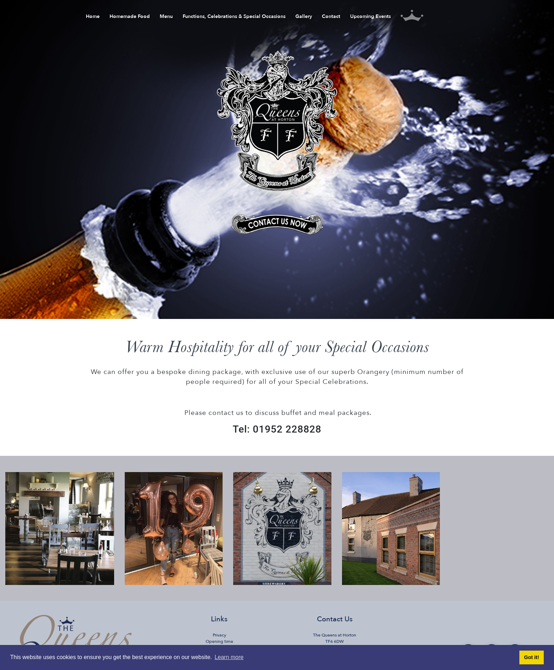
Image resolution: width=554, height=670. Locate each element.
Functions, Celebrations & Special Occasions (234, 17)
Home (93, 17)
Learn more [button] (228, 657)
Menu (166, 17)
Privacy (219, 635)
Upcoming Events (370, 17)
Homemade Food (130, 17)
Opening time (219, 641)
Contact (331, 17)
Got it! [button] (531, 657)
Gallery (303, 17)
